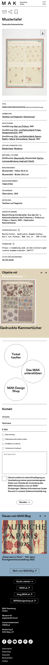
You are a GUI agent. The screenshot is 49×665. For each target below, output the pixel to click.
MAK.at (24, 588)
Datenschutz (6, 651)
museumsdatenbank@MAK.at (10, 623)
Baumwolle (19, 158)
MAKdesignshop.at (24, 600)
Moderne (18, 148)
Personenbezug (12, 276)
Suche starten (24, 581)
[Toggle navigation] (44, 3)
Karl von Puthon (21, 126)
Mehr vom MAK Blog (24, 570)
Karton (40, 158)
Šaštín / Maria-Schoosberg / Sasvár (18, 139)
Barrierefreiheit (7, 658)
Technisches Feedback (13, 448)
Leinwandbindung (10, 161)
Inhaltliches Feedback (12, 443)
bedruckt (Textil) (26, 161)
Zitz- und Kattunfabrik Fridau (27, 130)
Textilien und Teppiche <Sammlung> (18, 117)
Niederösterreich (10, 132)
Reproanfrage (10, 434)
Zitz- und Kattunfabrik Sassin (27, 136)
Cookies (5, 661)
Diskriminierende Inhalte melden (16, 439)
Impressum (6, 655)
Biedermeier (7, 148)
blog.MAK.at (24, 594)
